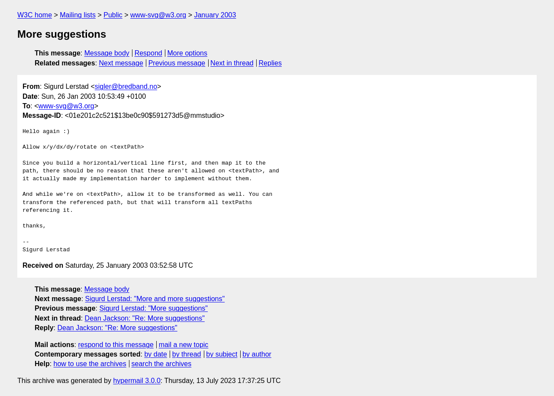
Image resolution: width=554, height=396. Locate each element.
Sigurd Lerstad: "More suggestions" (153, 308)
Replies (270, 63)
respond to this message (115, 344)
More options (187, 53)
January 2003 (215, 15)
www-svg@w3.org (158, 15)
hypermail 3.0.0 (136, 380)
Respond (148, 53)
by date (155, 354)
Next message (121, 63)
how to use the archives (90, 363)
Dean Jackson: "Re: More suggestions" (145, 318)
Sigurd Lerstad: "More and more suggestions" (155, 298)
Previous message (177, 63)
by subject (221, 354)
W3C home (34, 15)
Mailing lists (78, 15)
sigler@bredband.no (126, 86)
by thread (186, 354)
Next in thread (232, 63)
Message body (106, 53)
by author (256, 354)
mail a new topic (184, 344)
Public (112, 15)
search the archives (162, 363)
